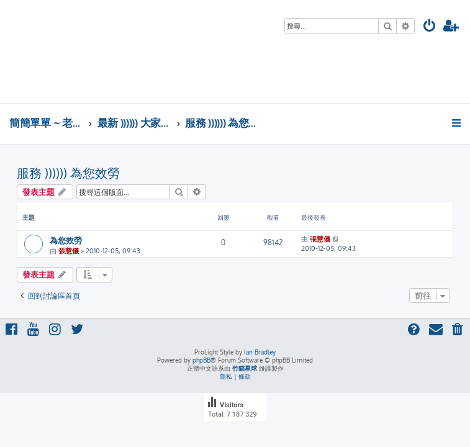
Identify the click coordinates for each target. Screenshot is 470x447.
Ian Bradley (260, 352)
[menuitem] (429, 27)
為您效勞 (66, 240)
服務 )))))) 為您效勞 (68, 173)
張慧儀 (68, 250)
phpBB (201, 360)
